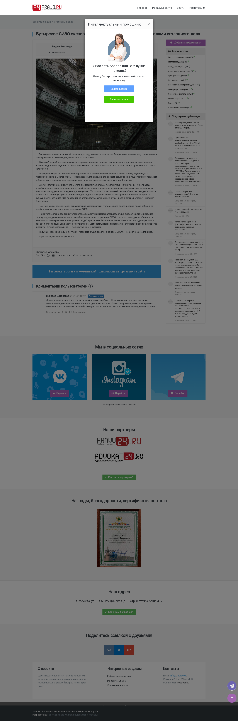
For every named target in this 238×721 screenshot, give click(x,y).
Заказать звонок (119, 99)
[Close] (149, 24)
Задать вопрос (119, 88)
